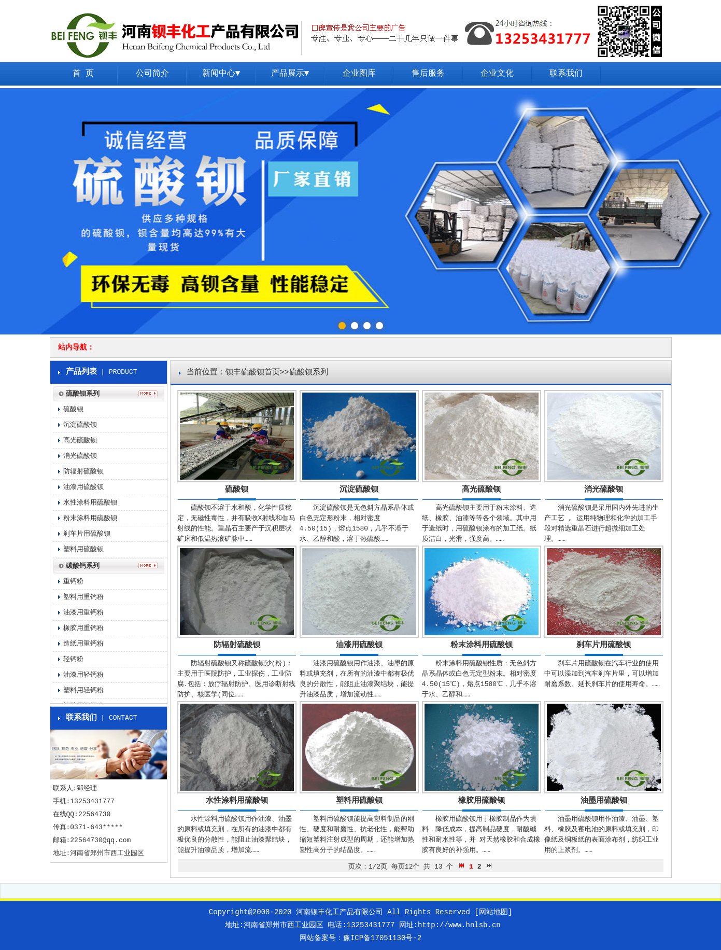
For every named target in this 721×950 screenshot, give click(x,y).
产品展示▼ (290, 73)
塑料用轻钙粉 (83, 690)
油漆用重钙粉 (83, 613)
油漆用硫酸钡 (359, 645)
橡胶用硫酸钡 (481, 801)
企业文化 (497, 73)
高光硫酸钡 (481, 489)
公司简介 (152, 73)
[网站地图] (493, 912)
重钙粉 (73, 581)
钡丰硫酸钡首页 (252, 372)
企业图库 (359, 73)
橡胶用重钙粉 (83, 628)
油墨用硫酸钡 (604, 801)
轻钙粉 (73, 659)
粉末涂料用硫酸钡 (481, 645)
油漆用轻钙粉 (83, 675)
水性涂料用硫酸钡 (237, 801)
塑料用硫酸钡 (359, 801)
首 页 (83, 73)
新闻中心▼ (221, 73)
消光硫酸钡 (603, 489)
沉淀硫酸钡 (359, 489)
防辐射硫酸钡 (237, 645)
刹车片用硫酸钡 (603, 645)
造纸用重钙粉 (83, 644)
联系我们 (566, 73)
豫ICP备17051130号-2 (382, 938)
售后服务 (428, 73)
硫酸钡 (236, 489)
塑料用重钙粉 (83, 597)
